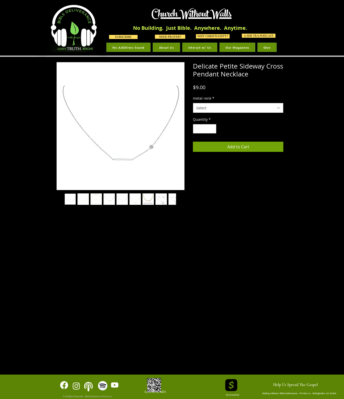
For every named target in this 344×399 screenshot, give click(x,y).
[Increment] (212, 128)
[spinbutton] (204, 128)
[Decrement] (197, 128)
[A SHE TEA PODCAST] (258, 36)
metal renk (203, 98)
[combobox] (238, 108)
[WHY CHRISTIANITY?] (213, 36)
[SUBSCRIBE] (123, 37)
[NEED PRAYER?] (170, 37)
